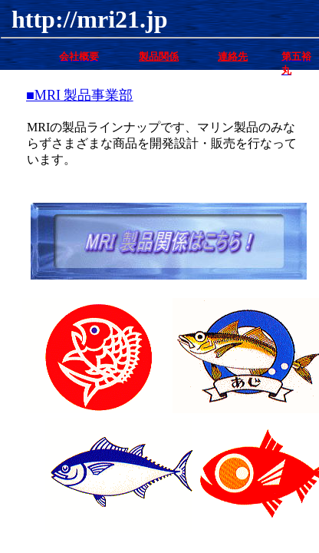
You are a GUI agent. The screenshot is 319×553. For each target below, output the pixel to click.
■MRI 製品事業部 (79, 95)
